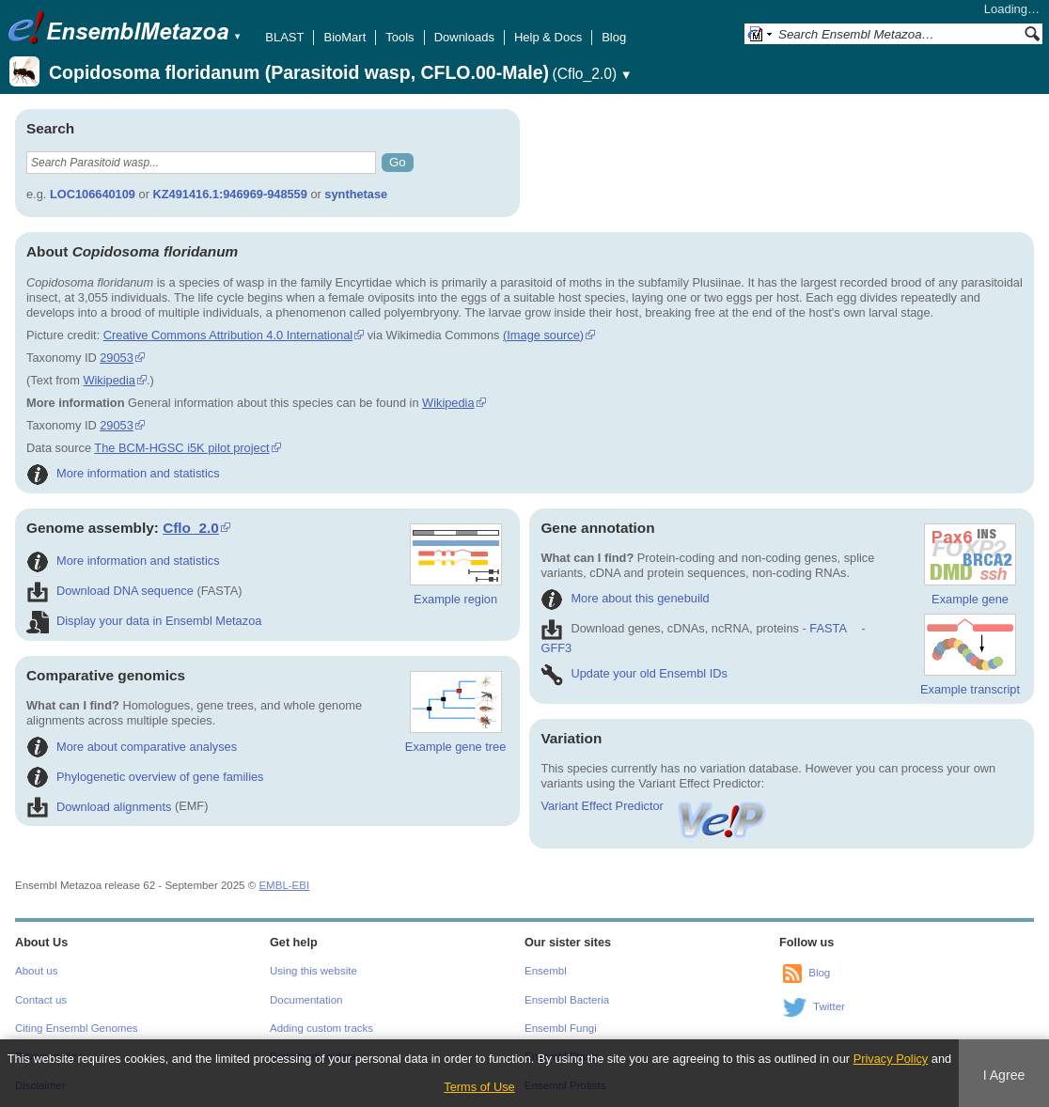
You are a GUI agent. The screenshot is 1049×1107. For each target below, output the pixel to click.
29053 (116, 358)
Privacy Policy (891, 1059)
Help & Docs (548, 37)
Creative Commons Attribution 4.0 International (227, 335)
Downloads (464, 37)
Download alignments (98, 807)
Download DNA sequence (110, 591)
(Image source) (543, 335)
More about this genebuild (624, 598)
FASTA (827, 628)
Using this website (313, 970)
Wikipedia (108, 380)
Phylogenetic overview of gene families (145, 777)
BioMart (344, 37)
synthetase (355, 194)
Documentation (306, 1000)
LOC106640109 (92, 194)
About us (36, 970)
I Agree (1004, 1075)
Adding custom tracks (321, 1028)
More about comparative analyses (131, 747)
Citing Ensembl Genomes (76, 1028)
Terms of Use (479, 1087)
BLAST (284, 37)
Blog (614, 37)
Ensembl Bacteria (566, 1000)
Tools (399, 37)
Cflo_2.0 (191, 528)
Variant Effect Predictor (654, 806)
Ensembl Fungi (560, 1028)
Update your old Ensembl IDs (633, 673)
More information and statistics (123, 473)
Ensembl (545, 970)
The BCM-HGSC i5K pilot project (181, 448)
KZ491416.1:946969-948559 (229, 194)
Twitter (829, 1006)
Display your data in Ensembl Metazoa (143, 621)
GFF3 (555, 648)
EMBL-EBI (283, 885)
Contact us (41, 1000)
